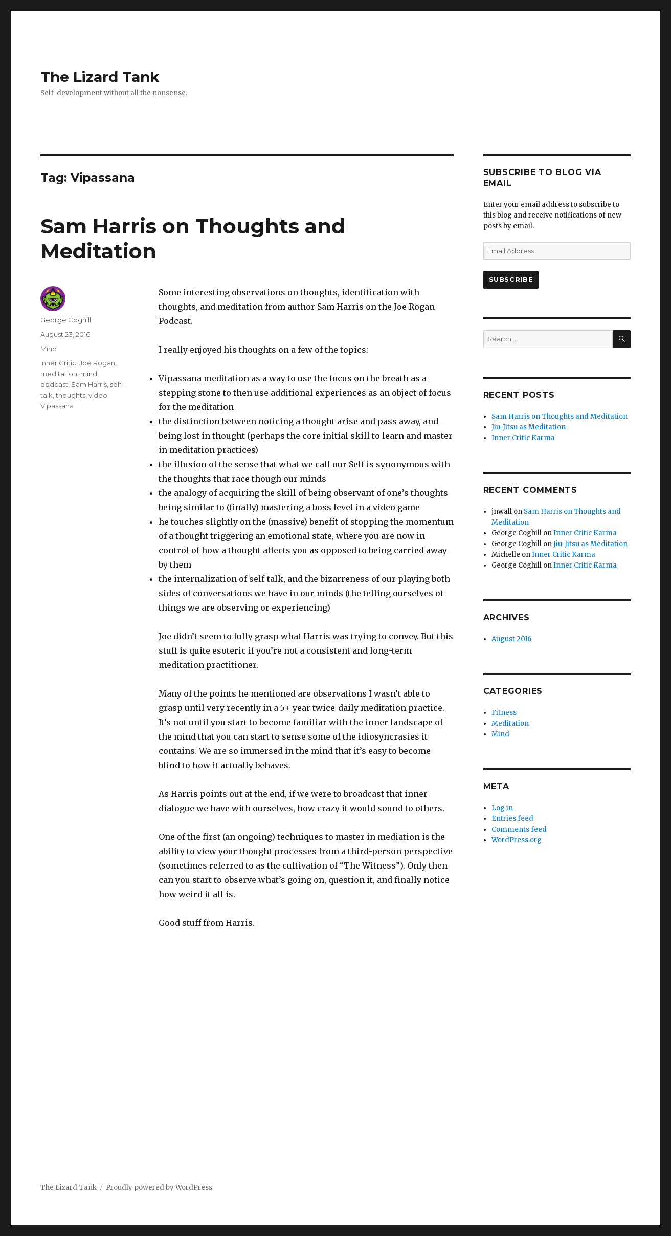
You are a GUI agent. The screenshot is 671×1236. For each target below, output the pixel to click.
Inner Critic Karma (523, 437)
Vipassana (57, 406)
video (97, 395)
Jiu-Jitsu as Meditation (528, 427)
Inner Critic (58, 363)
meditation (58, 374)
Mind (48, 348)
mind (88, 374)
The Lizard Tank (99, 76)
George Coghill (65, 320)
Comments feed (519, 829)
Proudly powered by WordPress (159, 1187)
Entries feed (512, 818)
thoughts (70, 395)
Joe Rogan (97, 363)
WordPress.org (516, 840)
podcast (54, 384)
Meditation (510, 723)
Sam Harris (89, 384)
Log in (502, 808)
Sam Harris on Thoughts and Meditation (559, 416)
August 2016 (511, 639)
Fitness (504, 712)
